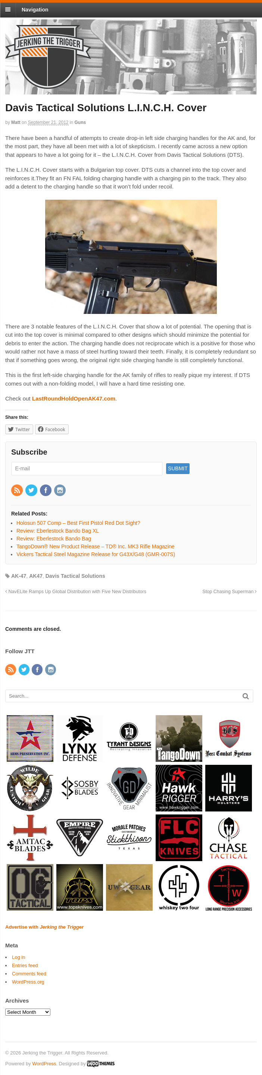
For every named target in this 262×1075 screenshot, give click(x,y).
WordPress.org (28, 982)
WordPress (44, 1063)
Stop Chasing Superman (229, 591)
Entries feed (25, 965)
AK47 (36, 576)
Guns (80, 122)
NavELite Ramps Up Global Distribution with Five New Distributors (75, 591)
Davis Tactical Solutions (75, 576)
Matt (16, 122)
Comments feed (29, 973)
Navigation (35, 10)
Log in (18, 957)
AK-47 (18, 576)
